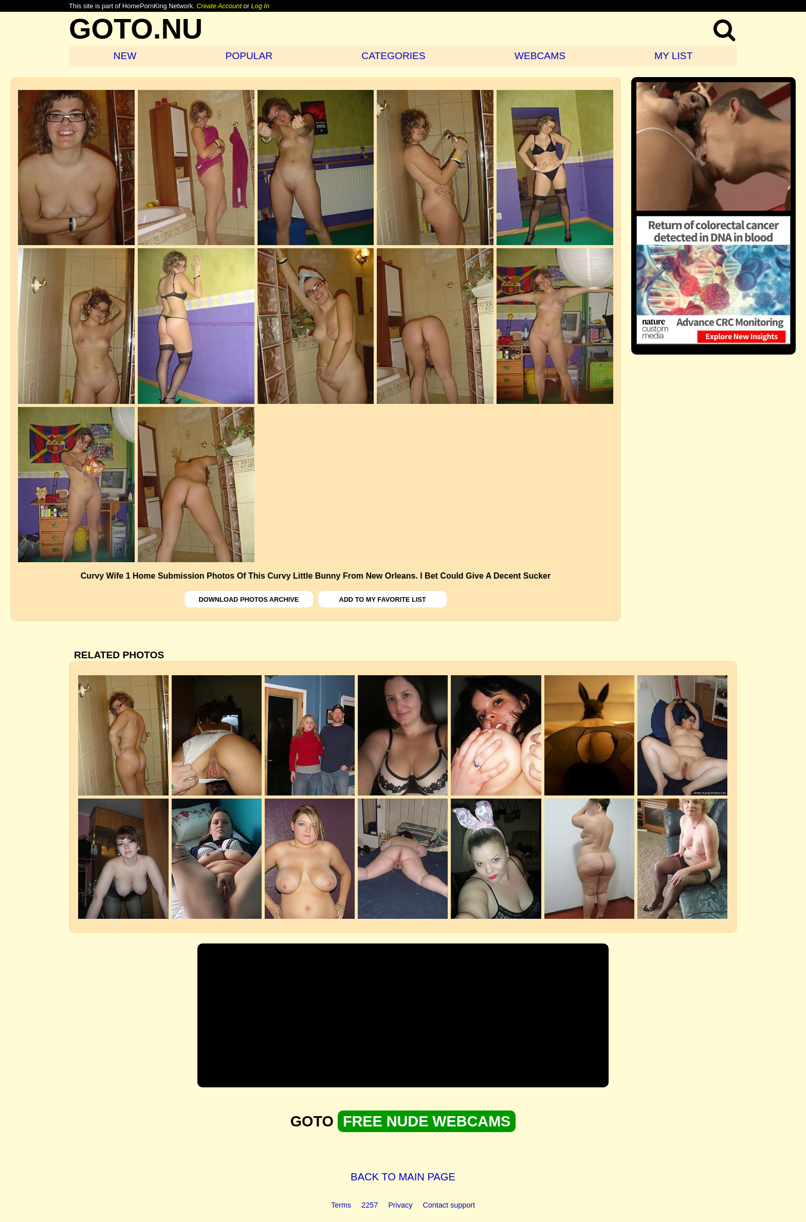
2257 (369, 1205)
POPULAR (248, 55)
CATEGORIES (393, 55)
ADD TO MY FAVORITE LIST (382, 599)
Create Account (219, 6)
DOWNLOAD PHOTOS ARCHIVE (249, 599)
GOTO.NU (136, 28)
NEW (125, 55)
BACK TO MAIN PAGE (403, 1176)
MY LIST (673, 55)
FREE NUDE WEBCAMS (426, 1121)
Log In (260, 6)
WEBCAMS (540, 55)
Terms (341, 1205)
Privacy (400, 1205)
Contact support (449, 1205)
